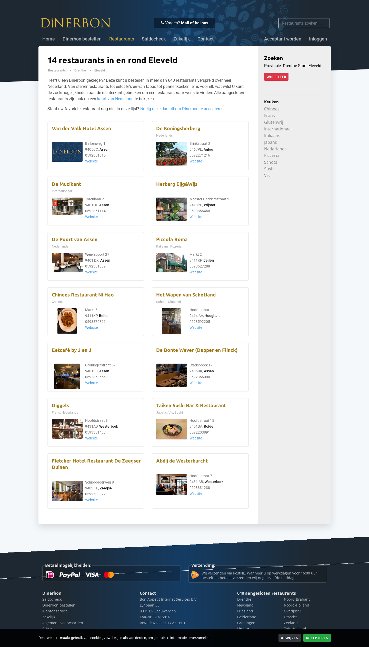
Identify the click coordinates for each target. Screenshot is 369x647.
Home (48, 39)
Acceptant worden (282, 39)
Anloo (208, 149)
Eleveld (99, 70)
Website (91, 161)
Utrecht (290, 616)
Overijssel (292, 611)
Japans (270, 142)
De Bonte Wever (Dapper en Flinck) (197, 350)
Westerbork (108, 426)
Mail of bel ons (194, 22)
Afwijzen (289, 637)
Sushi (269, 169)
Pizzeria (271, 155)
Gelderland (246, 616)
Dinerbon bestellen (82, 39)
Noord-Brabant (297, 599)
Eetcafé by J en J (71, 350)
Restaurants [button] (121, 39)
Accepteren (317, 637)
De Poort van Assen (74, 239)
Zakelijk (181, 39)
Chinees (272, 109)
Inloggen (318, 39)
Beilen (208, 260)
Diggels (60, 405)
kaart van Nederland (115, 98)
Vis (267, 175)
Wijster (209, 205)
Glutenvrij (273, 122)
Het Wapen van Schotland (186, 294)
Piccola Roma (172, 239)
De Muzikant (66, 184)
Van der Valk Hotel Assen (81, 128)
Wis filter (276, 76)
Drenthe (80, 70)
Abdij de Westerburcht (182, 461)
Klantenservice (55, 611)
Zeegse (106, 488)
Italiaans (272, 135)
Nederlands (275, 149)
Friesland (245, 611)
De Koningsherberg (178, 128)
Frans (269, 115)
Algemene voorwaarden (62, 622)
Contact (205, 39)
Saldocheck (154, 39)
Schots (270, 162)
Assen (104, 149)
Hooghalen (214, 316)
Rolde (208, 426)
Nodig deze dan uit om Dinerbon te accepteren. (182, 108)
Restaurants (57, 70)
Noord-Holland (296, 605)
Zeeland (291, 622)
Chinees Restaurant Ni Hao (83, 294)
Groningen (246, 622)
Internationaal (278, 129)
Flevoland (245, 605)
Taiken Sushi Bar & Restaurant (191, 405)
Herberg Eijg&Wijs (176, 184)
